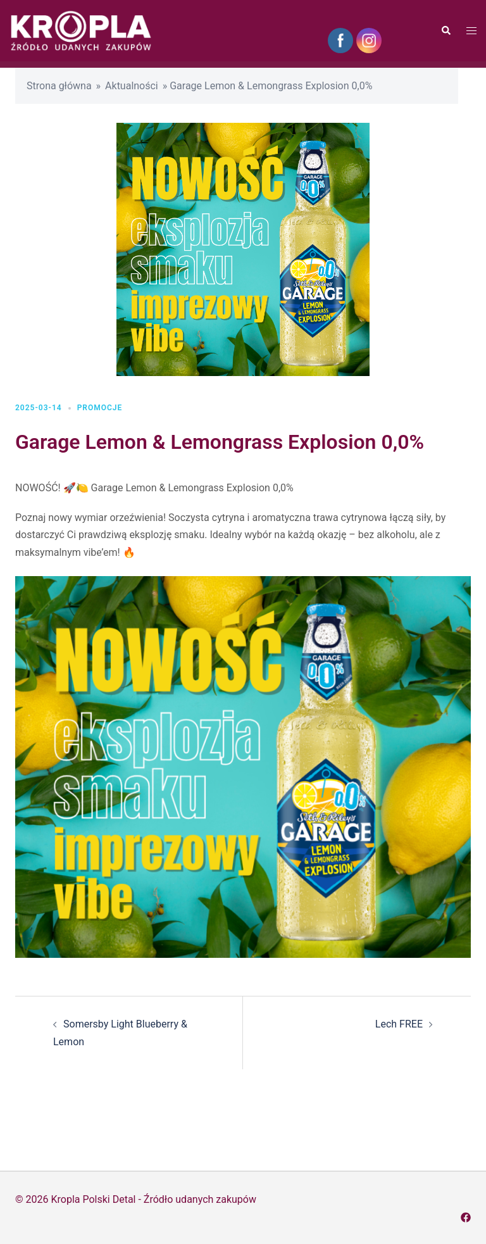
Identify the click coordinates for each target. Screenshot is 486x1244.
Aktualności (131, 86)
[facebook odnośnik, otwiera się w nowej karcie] (466, 1216)
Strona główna (59, 86)
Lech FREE (399, 1024)
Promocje (100, 407)
